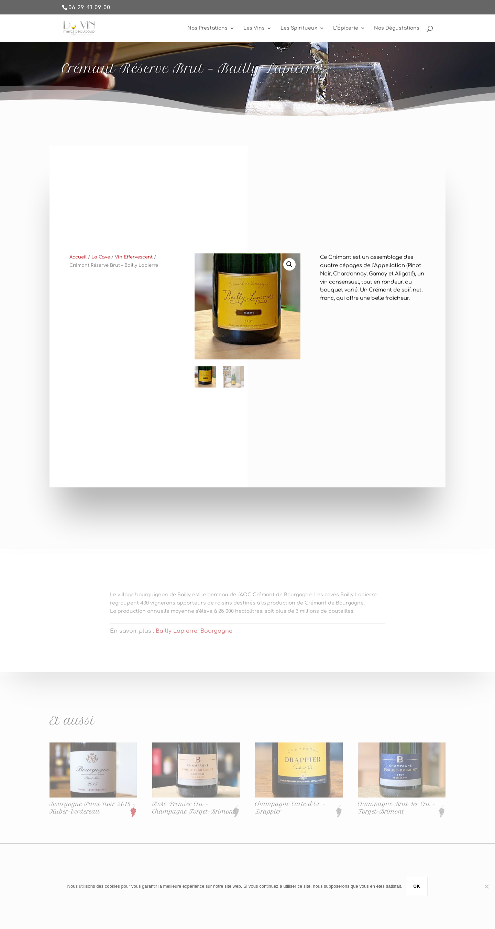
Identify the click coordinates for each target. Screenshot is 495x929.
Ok (416, 886)
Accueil (78, 267)
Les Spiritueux (298, 28)
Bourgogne (216, 636)
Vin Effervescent (134, 267)
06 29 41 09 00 (89, 7)
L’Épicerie (345, 28)
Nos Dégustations (396, 28)
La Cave (100, 267)
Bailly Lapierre (176, 636)
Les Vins (254, 28)
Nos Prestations (207, 28)
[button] (289, 274)
